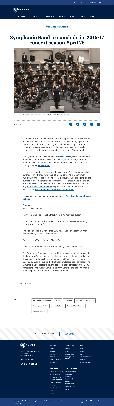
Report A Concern (95, 2)
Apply (85, 2)
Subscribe (69, 334)
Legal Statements (17, 403)
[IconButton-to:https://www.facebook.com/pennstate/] (25, 364)
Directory (83, 351)
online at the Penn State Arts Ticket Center (54, 189)
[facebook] (70, 124)
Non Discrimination (49, 401)
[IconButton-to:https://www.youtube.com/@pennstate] (32, 364)
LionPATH (83, 359)
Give (80, 2)
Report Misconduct (70, 386)
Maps (81, 349)
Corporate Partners (85, 362)
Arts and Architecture (75, 306)
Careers (52, 351)
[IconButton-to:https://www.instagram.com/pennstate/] (21, 364)
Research (62, 16)
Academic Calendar (85, 357)
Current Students (55, 374)
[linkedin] (84, 124)
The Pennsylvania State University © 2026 (89, 401)
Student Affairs (69, 354)
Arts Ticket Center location (39, 186)
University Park (57, 306)
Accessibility (59, 401)
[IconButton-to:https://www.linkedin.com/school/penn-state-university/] (29, 364)
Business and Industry (56, 380)
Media (52, 393)
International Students (56, 377)
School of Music (39, 311)
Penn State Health (55, 359)
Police (67, 389)
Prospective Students (56, 371)
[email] (91, 124)
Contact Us (53, 362)
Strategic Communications (70, 383)
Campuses (53, 357)
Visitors (52, 385)
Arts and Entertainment (57, 27)
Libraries (82, 354)
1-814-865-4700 (29, 359)
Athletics (72, 16)
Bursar (67, 351)
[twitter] (77, 124)
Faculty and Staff (40, 306)
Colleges (52, 354)
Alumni (52, 390)
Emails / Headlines (70, 371)
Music (58, 301)
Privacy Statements (37, 401)
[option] (27, 359)
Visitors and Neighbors (85, 301)
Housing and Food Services (70, 358)
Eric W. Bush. (44, 165)
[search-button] (75, 2)
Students (68, 301)
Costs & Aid (49, 16)
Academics (21, 16)
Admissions (35, 16)
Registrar (67, 349)
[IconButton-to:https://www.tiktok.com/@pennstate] (36, 364)
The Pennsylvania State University (21, 401)
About (92, 16)
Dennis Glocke (64, 157)
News (81, 16)
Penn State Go (69, 379)
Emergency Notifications (68, 375)
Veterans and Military (56, 382)
